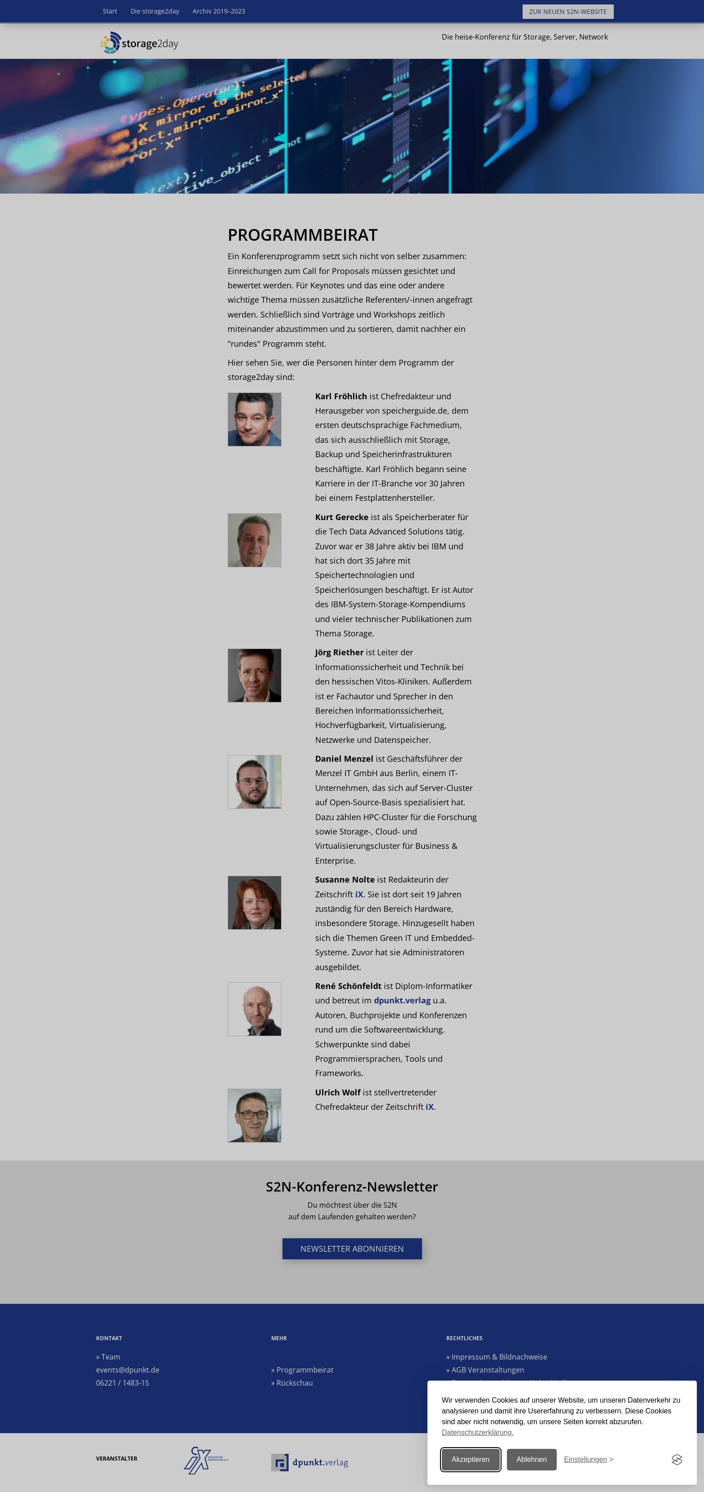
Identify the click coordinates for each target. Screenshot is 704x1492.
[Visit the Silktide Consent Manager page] (677, 1459)
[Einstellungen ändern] (588, 1459)
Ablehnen (532, 1459)
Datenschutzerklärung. (478, 1432)
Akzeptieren (471, 1459)
